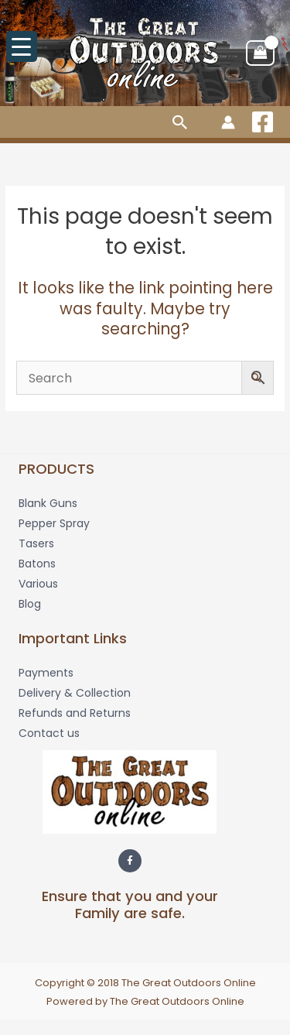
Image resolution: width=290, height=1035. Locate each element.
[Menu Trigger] (21, 46)
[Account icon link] (228, 122)
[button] (180, 122)
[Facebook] (263, 122)
